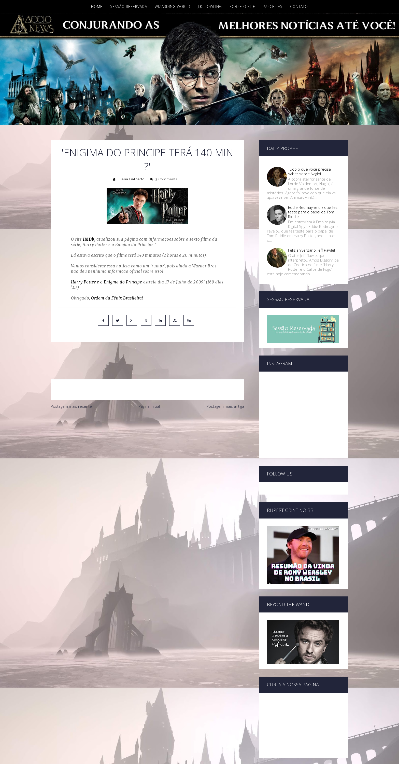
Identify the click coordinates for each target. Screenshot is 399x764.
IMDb (88, 239)
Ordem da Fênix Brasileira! (117, 298)
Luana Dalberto (131, 179)
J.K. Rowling (210, 6)
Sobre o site (242, 6)
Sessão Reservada (128, 6)
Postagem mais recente (71, 384)
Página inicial (149, 384)
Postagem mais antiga (225, 384)
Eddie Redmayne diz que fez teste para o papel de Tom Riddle (312, 212)
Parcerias (272, 6)
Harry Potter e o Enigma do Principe (106, 282)
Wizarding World (172, 6)
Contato (299, 6)
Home (97, 6)
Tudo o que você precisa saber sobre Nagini (309, 171)
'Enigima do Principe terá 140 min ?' (147, 159)
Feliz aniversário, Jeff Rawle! (311, 250)
